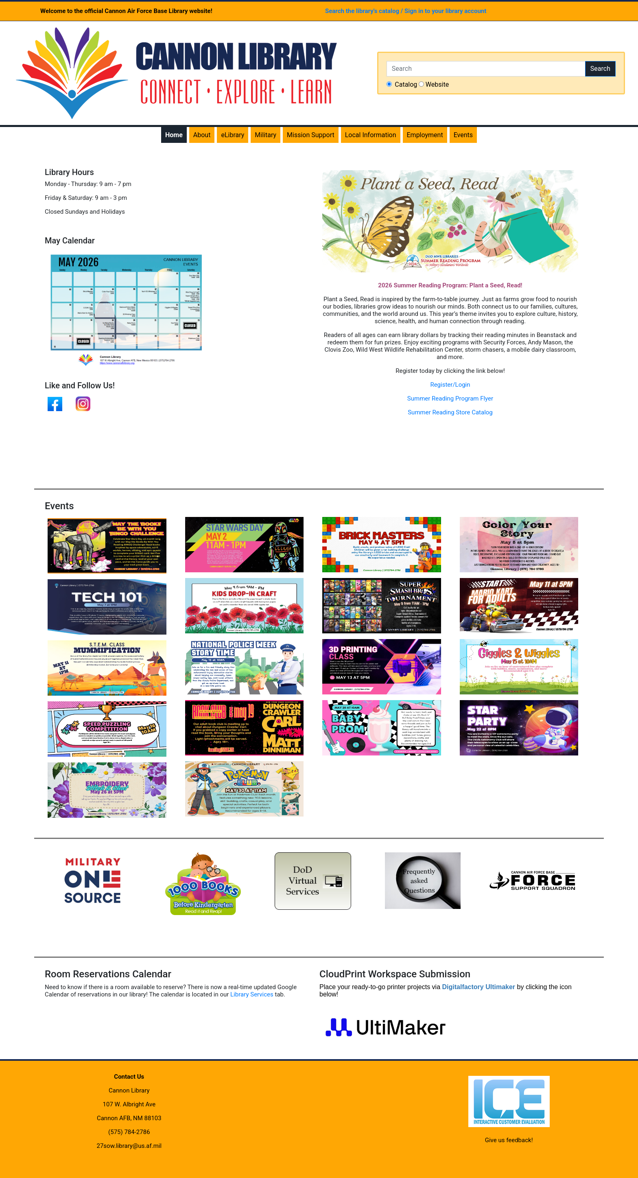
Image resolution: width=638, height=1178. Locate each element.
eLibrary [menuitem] (232, 135)
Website (437, 84)
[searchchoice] (389, 84)
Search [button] (600, 68)
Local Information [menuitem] (370, 135)
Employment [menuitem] (425, 135)
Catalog (406, 84)
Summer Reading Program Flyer (450, 398)
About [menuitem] (202, 135)
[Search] (486, 69)
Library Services (251, 994)
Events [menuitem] (463, 135)
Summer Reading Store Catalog (450, 412)
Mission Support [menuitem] (310, 135)
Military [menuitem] (265, 135)
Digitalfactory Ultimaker (478, 986)
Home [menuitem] (174, 135)
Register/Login (450, 384)
